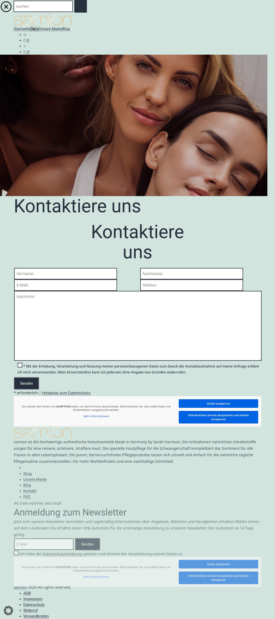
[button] (8, 610)
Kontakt (29, 493)
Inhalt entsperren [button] (218, 403)
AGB (27, 593)
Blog (66, 29)
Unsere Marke (50, 29)
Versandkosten (36, 616)
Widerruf (30, 610)
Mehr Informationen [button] (96, 416)
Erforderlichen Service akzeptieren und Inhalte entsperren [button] (218, 417)
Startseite (22, 29)
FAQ (26, 499)
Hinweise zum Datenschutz (66, 392)
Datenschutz (34, 604)
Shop (27, 476)
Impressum (33, 599)
